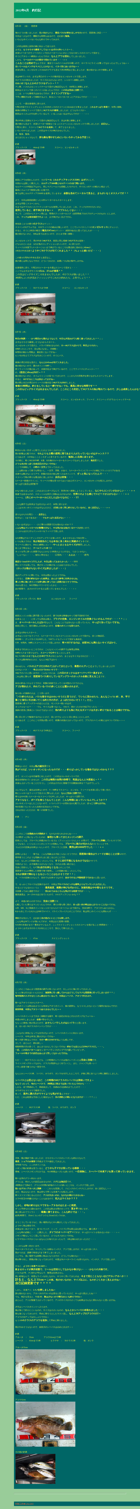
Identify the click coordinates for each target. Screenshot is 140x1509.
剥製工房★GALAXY (24, 1504)
